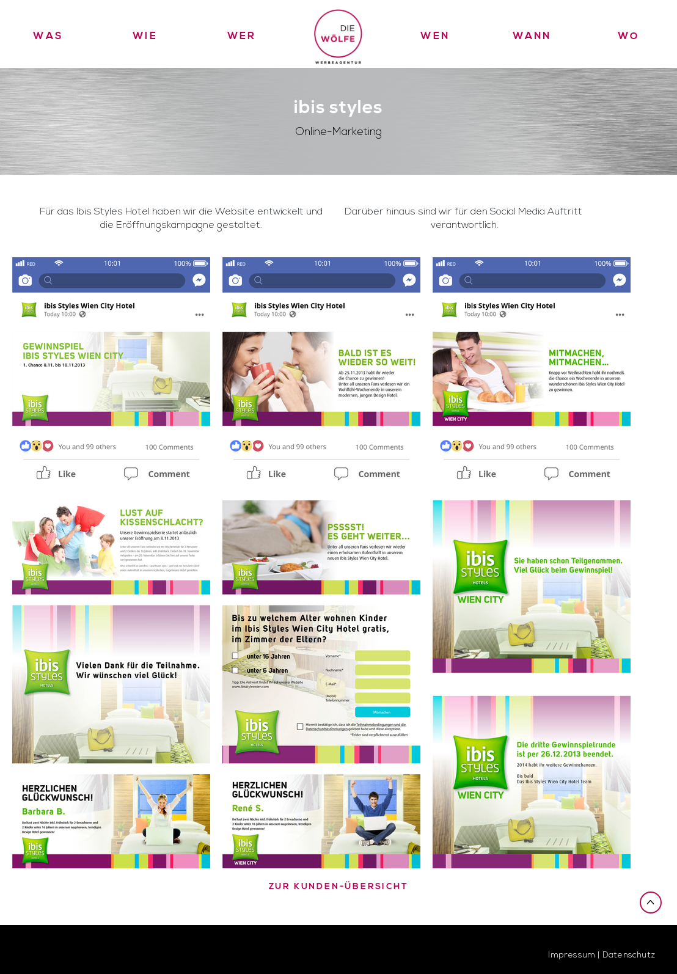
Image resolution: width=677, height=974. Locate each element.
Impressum (571, 955)
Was (48, 36)
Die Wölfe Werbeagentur (338, 33)
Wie (145, 36)
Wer (242, 36)
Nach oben (651, 902)
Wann (532, 36)
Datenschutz (628, 955)
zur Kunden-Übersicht (339, 887)
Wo (629, 36)
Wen (435, 36)
